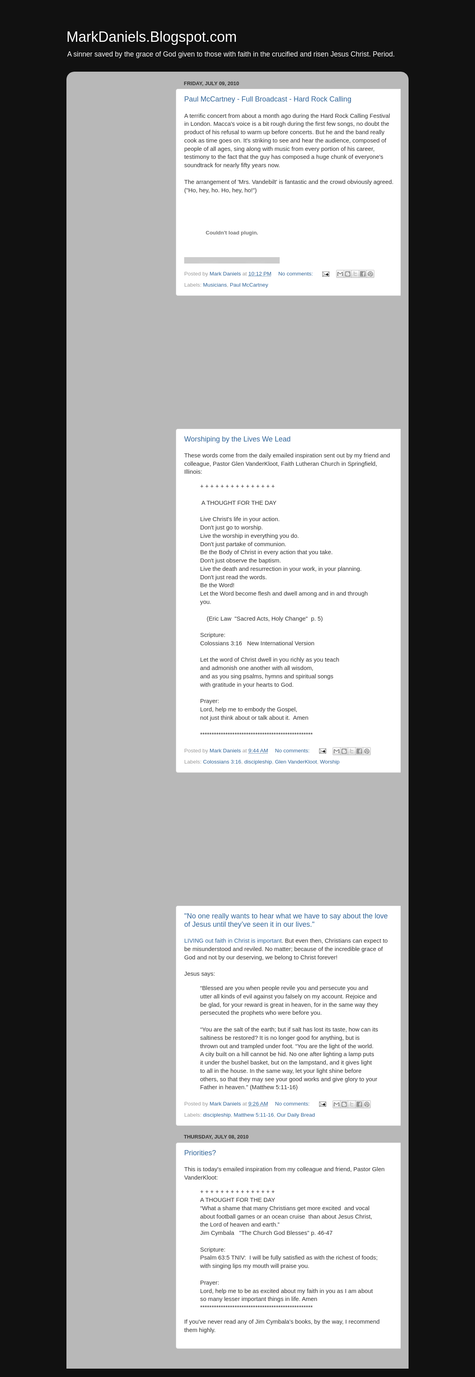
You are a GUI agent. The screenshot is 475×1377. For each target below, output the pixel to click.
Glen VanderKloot (296, 762)
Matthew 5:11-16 (254, 1115)
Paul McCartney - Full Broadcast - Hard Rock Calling (267, 99)
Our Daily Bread (296, 1115)
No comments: (296, 274)
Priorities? (200, 1153)
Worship (329, 762)
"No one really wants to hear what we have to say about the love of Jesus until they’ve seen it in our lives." (286, 920)
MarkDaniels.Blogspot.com (151, 37)
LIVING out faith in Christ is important (233, 941)
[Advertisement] (289, 362)
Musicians (215, 285)
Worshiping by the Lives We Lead (237, 439)
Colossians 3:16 (222, 762)
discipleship (258, 762)
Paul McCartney (249, 285)
